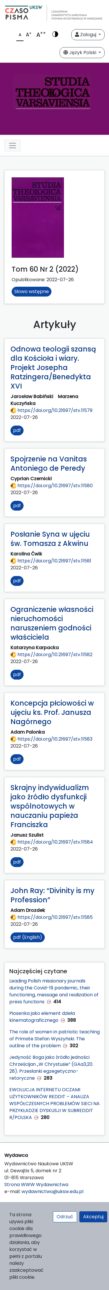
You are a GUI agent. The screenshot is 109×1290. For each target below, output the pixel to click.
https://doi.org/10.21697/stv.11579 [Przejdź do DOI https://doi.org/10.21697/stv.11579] (51, 410)
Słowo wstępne (31, 291)
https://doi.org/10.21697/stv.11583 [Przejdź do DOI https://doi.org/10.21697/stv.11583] (51, 739)
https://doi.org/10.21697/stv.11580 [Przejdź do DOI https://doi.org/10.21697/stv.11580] (51, 485)
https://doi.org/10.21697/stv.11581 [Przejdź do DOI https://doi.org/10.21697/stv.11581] (50, 560)
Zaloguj (86, 34)
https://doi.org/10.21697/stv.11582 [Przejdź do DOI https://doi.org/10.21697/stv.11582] (51, 654)
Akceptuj (93, 1216)
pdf (17, 430)
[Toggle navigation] (12, 145)
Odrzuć (65, 1216)
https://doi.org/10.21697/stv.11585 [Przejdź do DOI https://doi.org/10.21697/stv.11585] (51, 917)
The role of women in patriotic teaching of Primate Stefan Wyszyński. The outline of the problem (54, 1038)
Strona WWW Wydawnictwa (36, 1184)
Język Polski (80, 52)
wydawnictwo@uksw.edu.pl (52, 1191)
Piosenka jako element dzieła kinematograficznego (42, 1017)
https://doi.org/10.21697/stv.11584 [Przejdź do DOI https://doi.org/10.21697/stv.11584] (51, 842)
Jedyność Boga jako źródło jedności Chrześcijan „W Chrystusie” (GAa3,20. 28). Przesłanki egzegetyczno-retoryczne (51, 1067)
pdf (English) (27, 937)
